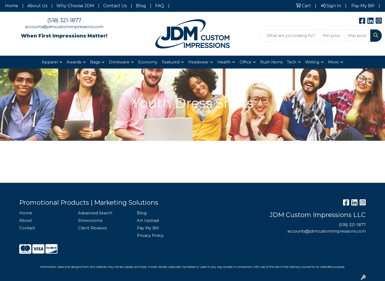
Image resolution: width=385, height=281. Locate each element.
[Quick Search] (290, 35)
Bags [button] (95, 62)
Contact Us (115, 5)
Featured (170, 62)
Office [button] (245, 62)
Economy (147, 62)
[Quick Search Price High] (358, 35)
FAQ (159, 5)
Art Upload (148, 220)
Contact (27, 228)
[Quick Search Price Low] (332, 35)
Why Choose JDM (75, 5)
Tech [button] (291, 62)
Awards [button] (74, 62)
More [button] (333, 62)
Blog (141, 5)
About (25, 220)
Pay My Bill (148, 228)
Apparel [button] (50, 62)
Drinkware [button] (119, 62)
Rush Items (271, 62)
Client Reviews (92, 228)
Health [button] (224, 62)
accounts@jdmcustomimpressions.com (64, 26)
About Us (37, 5)
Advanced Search (95, 213)
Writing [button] (312, 62)
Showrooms (90, 220)
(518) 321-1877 (64, 20)
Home (11, 5)
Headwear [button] (198, 62)
